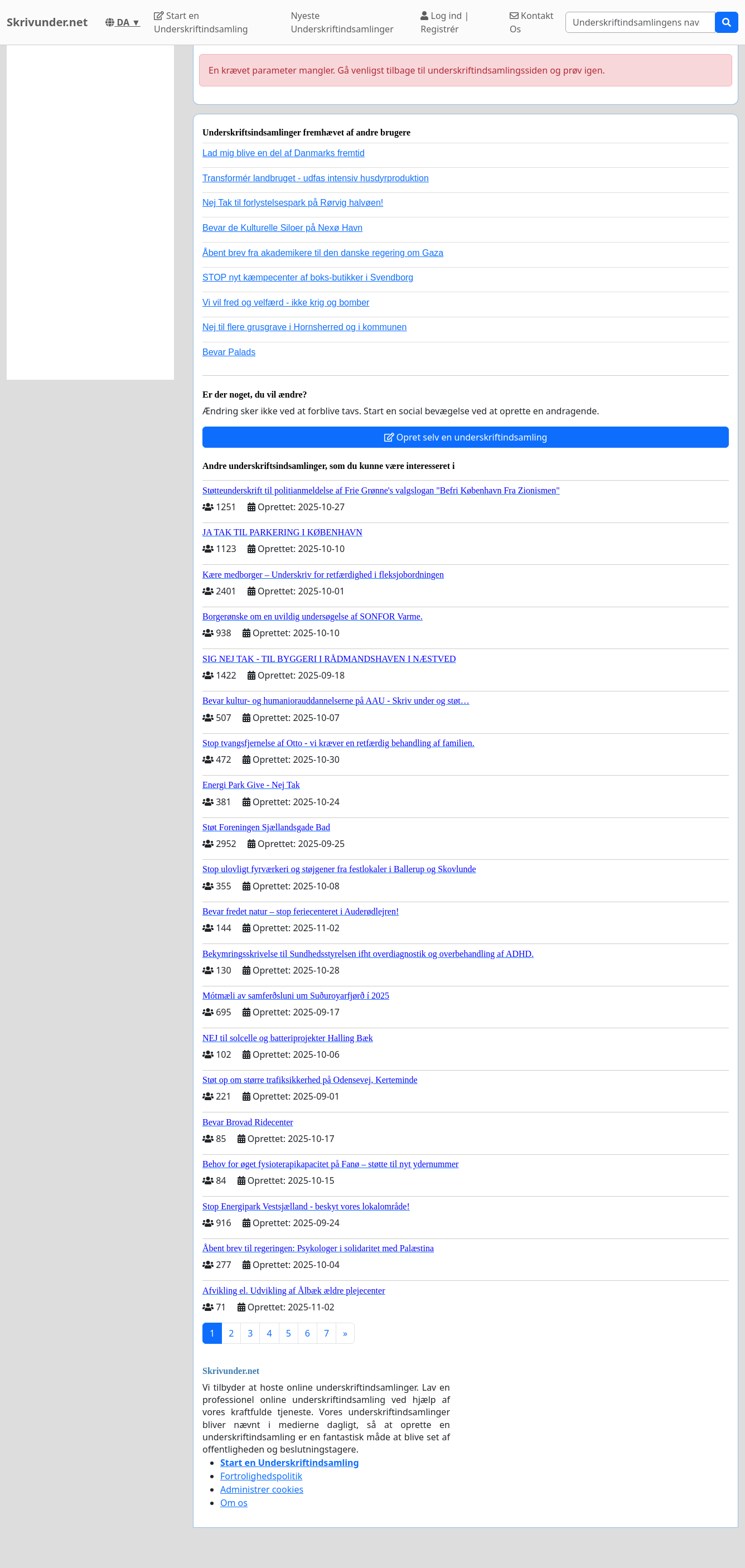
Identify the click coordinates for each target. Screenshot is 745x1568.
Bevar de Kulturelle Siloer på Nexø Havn (282, 228)
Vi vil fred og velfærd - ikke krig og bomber (285, 302)
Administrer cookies (261, 1489)
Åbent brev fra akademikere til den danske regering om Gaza (322, 253)
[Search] (640, 22)
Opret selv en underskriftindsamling (466, 437)
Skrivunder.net (47, 22)
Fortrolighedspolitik (261, 1476)
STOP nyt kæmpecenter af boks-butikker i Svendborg (307, 277)
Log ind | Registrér (444, 22)
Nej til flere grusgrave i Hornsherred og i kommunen (304, 327)
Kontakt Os (532, 22)
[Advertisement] (90, 212)
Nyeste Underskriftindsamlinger (342, 22)
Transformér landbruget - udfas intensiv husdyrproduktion (315, 178)
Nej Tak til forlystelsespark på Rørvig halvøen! (292, 202)
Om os (234, 1503)
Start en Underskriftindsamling (201, 22)
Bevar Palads (228, 352)
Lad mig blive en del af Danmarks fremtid (283, 153)
